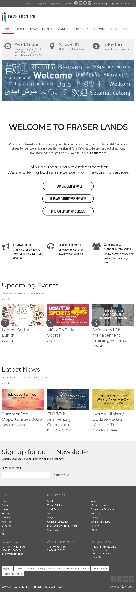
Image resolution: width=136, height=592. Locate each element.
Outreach (52, 529)
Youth (94, 500)
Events (47, 29)
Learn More (98, 153)
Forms (86, 568)
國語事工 (55, 3)
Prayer (50, 517)
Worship (95, 513)
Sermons (99, 29)
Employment (54, 568)
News (33, 29)
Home (8, 29)
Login (60, 587)
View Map (97, 556)
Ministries (81, 29)
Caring (94, 517)
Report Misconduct (12, 573)
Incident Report (100, 568)
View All (6, 298)
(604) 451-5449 (122, 3)
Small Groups (54, 509)
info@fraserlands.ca (12, 553)
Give (125, 29)
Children (51, 500)
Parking (41, 568)
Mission (95, 525)
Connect (62, 29)
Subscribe (62, 475)
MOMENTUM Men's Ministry (62, 525)
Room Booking (72, 568)
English (30, 3)
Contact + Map (100, 3)
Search (68, 3)
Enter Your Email (11, 467)
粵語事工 (42, 3)
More (94, 529)
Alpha (50, 513)
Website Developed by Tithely (113, 586)
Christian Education (58, 521)
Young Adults (54, 505)
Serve (114, 29)
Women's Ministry (100, 521)
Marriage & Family (100, 505)
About (21, 29)
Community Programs (102, 509)
